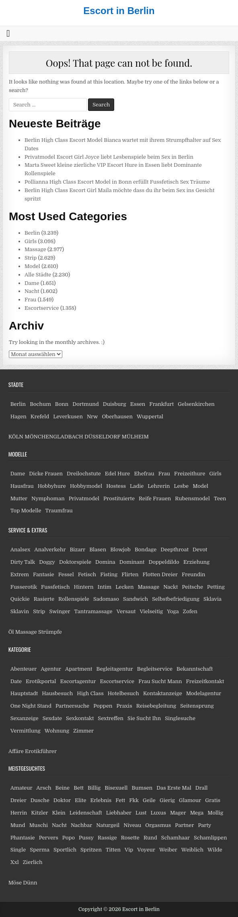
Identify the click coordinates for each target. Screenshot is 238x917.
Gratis (212, 800)
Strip (31, 258)
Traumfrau (59, 511)
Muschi (38, 825)
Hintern (84, 587)
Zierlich (33, 862)
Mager (178, 813)
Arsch (43, 788)
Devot (200, 550)
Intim (105, 587)
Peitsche (192, 587)
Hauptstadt (24, 693)
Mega (197, 813)
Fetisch (87, 574)
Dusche (40, 800)
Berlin (32, 233)
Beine (62, 788)
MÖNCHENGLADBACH (54, 437)
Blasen (97, 550)
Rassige (107, 838)
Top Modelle (25, 511)
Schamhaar (175, 838)
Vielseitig (151, 611)
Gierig (167, 800)
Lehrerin (159, 486)
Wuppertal (150, 416)
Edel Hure (117, 474)
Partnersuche (72, 706)
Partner (184, 825)
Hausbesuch (57, 693)
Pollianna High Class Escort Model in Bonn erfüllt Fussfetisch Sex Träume (117, 182)
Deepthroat (174, 550)
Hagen (18, 416)
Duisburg (114, 404)
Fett (120, 800)
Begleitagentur (114, 669)
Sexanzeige (24, 718)
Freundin (193, 574)
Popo (68, 838)
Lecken (124, 587)
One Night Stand (30, 706)
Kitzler (39, 813)
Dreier (18, 800)
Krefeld (40, 416)
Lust (140, 813)
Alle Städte (38, 275)
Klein (59, 813)
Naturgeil (107, 825)
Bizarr (77, 550)
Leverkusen (68, 416)
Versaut (126, 611)
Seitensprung (197, 706)
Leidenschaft (86, 813)
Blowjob (120, 550)
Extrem (19, 574)
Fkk (134, 800)
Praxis (124, 706)
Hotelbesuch (123, 693)
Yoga (173, 611)
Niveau (132, 825)
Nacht (32, 291)
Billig (94, 788)
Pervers (48, 838)
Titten (113, 850)
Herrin (18, 813)
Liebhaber (118, 813)
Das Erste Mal (173, 788)
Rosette (130, 838)
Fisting (108, 574)
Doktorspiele (75, 562)
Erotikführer (41, 751)
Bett (79, 788)
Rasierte (44, 599)
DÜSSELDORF (102, 437)
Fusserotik (23, 587)
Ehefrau (144, 474)
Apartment (78, 669)
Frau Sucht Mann (160, 681)
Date (16, 681)
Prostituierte (119, 498)
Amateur (21, 788)
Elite (80, 800)
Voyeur (146, 850)
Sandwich (135, 599)
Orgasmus (158, 825)
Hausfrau (22, 486)
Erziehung (196, 562)
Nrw (92, 416)
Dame (32, 283)
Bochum (40, 404)
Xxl (14, 862)
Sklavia (212, 599)
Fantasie (43, 574)
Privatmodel (84, 498)
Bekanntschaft (194, 669)
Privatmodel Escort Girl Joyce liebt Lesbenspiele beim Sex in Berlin (109, 157)
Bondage (145, 550)
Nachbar (81, 825)
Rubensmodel (192, 498)
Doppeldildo (164, 562)
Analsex (20, 550)
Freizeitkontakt (205, 681)
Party (204, 825)
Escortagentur (78, 681)
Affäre (16, 751)
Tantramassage (93, 611)
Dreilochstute (84, 474)
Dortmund (85, 404)
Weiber (168, 850)
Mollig (215, 813)
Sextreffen (110, 718)
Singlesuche (180, 718)
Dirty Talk (22, 562)
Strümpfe (50, 632)
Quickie (20, 599)
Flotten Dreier (160, 574)
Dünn (30, 883)
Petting (216, 587)
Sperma (39, 850)
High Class (90, 693)
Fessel (66, 574)
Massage (35, 249)
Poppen (102, 706)
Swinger (59, 611)
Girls (31, 241)
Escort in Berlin (118, 10)
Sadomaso (106, 599)
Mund (17, 825)
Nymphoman (48, 498)
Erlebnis (101, 800)
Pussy (86, 838)
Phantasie (22, 838)
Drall (201, 788)
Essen (138, 404)
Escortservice (42, 308)
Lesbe (181, 486)
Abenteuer (23, 669)
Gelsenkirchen (196, 404)
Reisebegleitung (156, 706)
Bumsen (141, 788)
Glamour (190, 800)
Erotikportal (41, 681)
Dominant (132, 562)
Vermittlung (25, 731)
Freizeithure (189, 474)
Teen (220, 498)
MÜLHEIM (135, 437)
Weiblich (192, 850)
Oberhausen (117, 416)
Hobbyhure (52, 486)
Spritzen (91, 850)
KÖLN (15, 437)
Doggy (47, 562)
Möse (15, 883)
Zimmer (83, 731)
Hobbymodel (86, 486)
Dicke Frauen (46, 474)
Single (18, 850)
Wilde (214, 850)
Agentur (51, 669)
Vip (129, 850)
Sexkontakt (80, 718)
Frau (30, 300)
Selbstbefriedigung (175, 599)
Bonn (62, 404)
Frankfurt (161, 404)
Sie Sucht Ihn (144, 718)
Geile (149, 800)
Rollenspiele (73, 599)
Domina (105, 562)
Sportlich (64, 850)
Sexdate (52, 718)
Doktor (62, 800)
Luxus (158, 813)
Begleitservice (154, 669)
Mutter (18, 498)
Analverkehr (50, 550)
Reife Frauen (155, 498)
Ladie (137, 486)
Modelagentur (203, 693)
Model (32, 266)
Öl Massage (22, 632)
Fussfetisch (55, 587)
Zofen (190, 611)
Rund (150, 838)
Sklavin (19, 611)
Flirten (129, 574)
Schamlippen (210, 838)
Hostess (116, 486)
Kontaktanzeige (162, 693)
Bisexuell (116, 788)
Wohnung (57, 731)
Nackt (170, 587)
